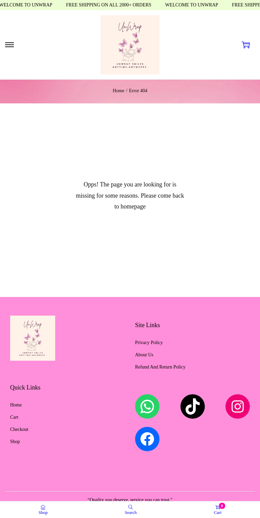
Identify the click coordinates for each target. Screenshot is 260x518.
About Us (144, 354)
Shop (15, 441)
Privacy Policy (149, 342)
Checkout (19, 429)
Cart (14, 417)
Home (118, 90)
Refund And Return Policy (160, 367)
